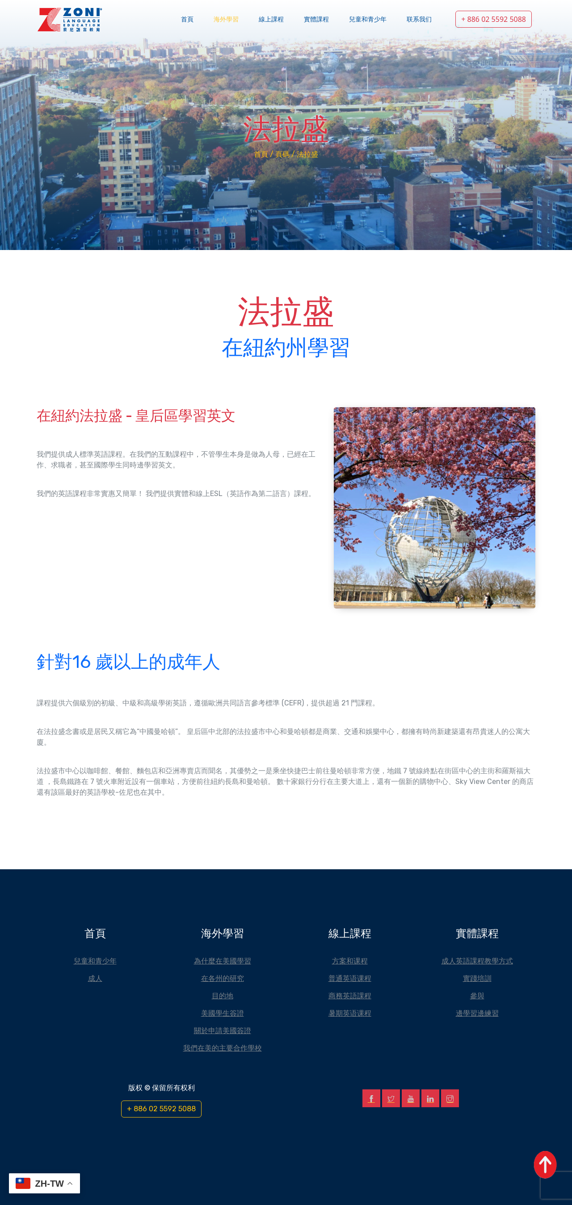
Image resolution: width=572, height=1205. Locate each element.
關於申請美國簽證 (222, 1030)
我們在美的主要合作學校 (222, 1048)
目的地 (222, 996)
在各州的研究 (222, 978)
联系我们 (419, 19)
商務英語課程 (349, 996)
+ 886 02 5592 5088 (493, 19)
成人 (95, 978)
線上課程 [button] (271, 19)
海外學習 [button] (226, 19)
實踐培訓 (477, 978)
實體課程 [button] (316, 19)
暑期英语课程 (349, 1013)
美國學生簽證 (222, 1013)
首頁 (187, 19)
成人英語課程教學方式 (477, 961)
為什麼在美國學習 (222, 961)
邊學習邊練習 (477, 1013)
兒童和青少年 (368, 19)
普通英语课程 (349, 978)
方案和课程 (350, 961)
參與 (477, 996)
